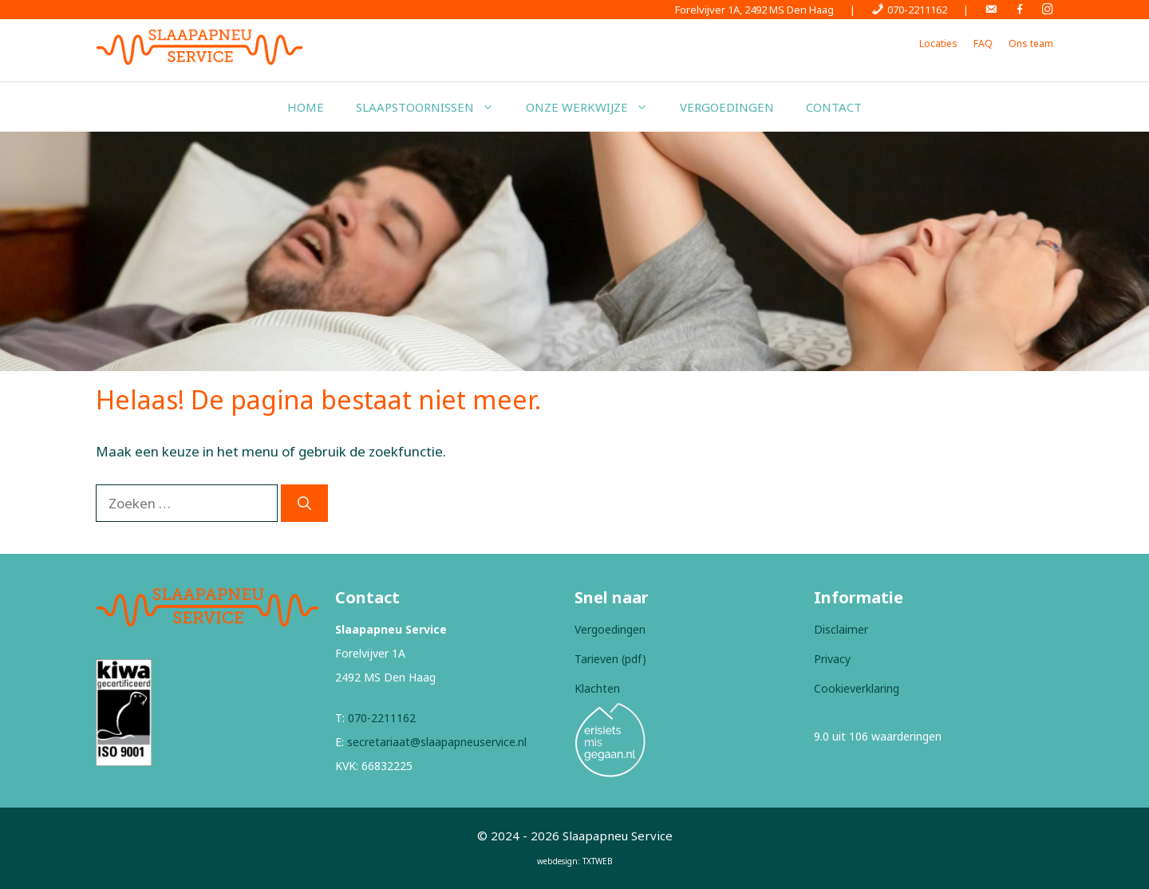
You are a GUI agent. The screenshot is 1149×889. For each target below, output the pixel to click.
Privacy (832, 658)
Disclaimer (841, 629)
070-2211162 (382, 717)
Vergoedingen (727, 107)
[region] (574, 251)
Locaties (938, 43)
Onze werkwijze (595, 107)
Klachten (597, 688)
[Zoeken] (304, 503)
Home (305, 107)
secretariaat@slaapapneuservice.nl (437, 741)
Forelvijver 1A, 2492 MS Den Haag (754, 9)
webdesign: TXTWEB (575, 861)
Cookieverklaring (856, 688)
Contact (834, 107)
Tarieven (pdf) (610, 658)
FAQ (983, 43)
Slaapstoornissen (433, 107)
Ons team (1031, 43)
